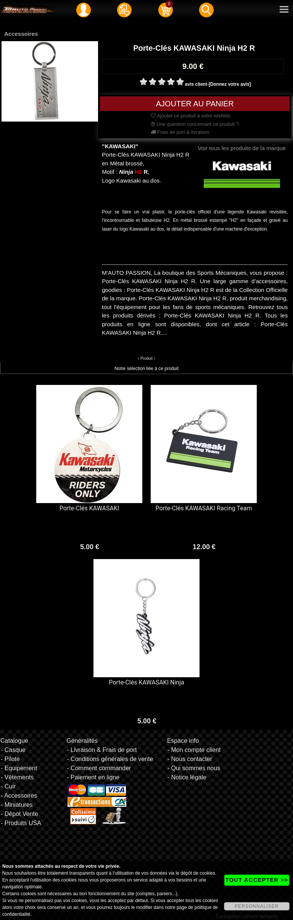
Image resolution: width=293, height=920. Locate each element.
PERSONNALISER (257, 906)
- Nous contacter (189, 759)
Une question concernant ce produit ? (195, 124)
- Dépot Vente (19, 814)
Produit (146, 358)
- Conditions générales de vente (110, 759)
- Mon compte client (194, 750)
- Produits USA (21, 823)
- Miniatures (17, 804)
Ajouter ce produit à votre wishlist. (191, 116)
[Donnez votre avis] (230, 84)
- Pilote (10, 759)
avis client (196, 84)
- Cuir (8, 786)
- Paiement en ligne (93, 777)
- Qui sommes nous (194, 768)
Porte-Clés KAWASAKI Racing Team (204, 508)
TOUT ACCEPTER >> (256, 880)
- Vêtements (17, 777)
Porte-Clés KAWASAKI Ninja (146, 682)
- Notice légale (186, 777)
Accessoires (21, 33)
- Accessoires (19, 795)
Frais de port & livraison (180, 132)
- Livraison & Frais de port (102, 750)
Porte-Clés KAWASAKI (89, 508)
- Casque (13, 750)
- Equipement (19, 768)
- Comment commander (99, 768)
